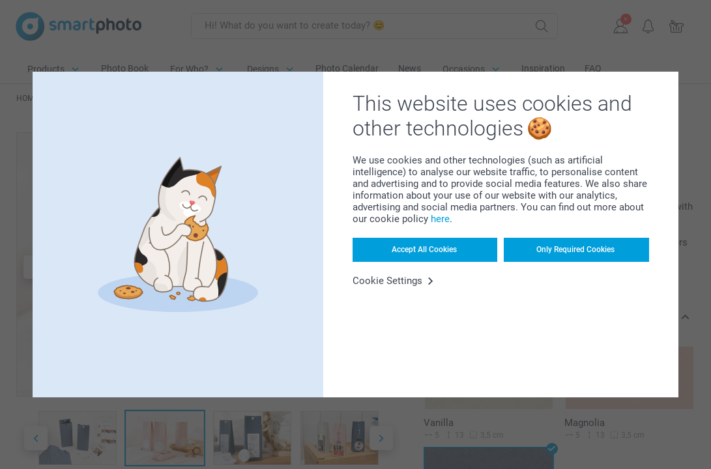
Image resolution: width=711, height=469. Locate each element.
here (440, 219)
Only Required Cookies (575, 249)
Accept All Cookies (424, 249)
